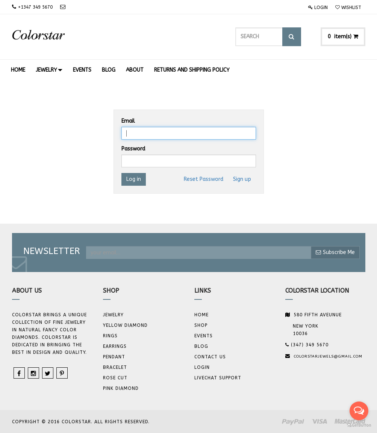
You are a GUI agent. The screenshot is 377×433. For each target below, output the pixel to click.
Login (318, 7)
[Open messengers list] (359, 410)
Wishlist (348, 7)
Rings (110, 335)
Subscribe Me (335, 252)
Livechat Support (217, 377)
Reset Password (203, 179)
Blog (201, 346)
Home (201, 314)
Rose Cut (115, 377)
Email (128, 121)
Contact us (210, 356)
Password (133, 149)
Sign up (242, 179)
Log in (133, 179)
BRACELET (115, 367)
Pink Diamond (121, 388)
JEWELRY (113, 314)
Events (203, 335)
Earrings (115, 346)
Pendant (114, 356)
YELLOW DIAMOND (125, 325)
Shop (200, 325)
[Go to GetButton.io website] (359, 425)
